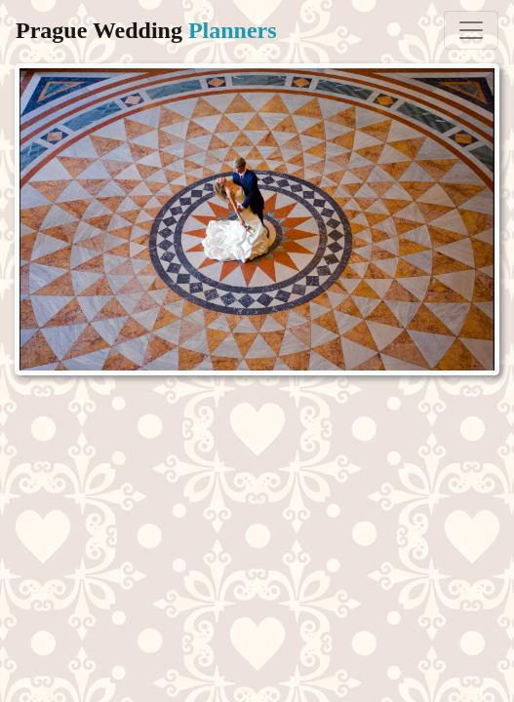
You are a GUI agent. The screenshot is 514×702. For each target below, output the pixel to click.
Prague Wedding (146, 30)
